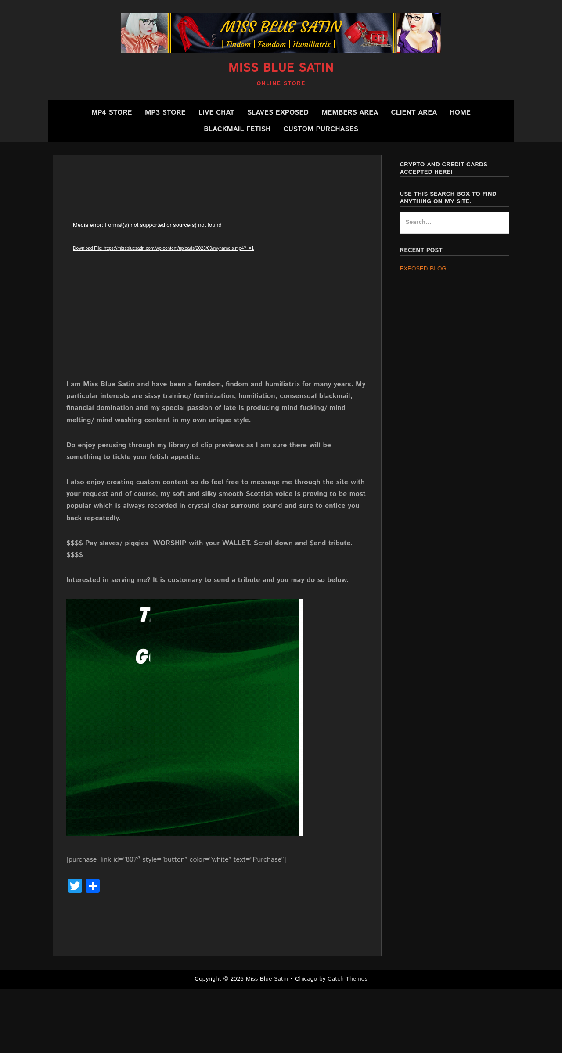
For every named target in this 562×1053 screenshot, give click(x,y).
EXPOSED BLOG (423, 268)
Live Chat (216, 113)
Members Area (349, 113)
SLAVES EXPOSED (278, 113)
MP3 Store (165, 113)
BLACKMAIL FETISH (237, 129)
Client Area (414, 113)
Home (460, 113)
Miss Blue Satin (281, 68)
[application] (206, 299)
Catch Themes (347, 978)
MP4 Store (111, 113)
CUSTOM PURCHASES (321, 129)
